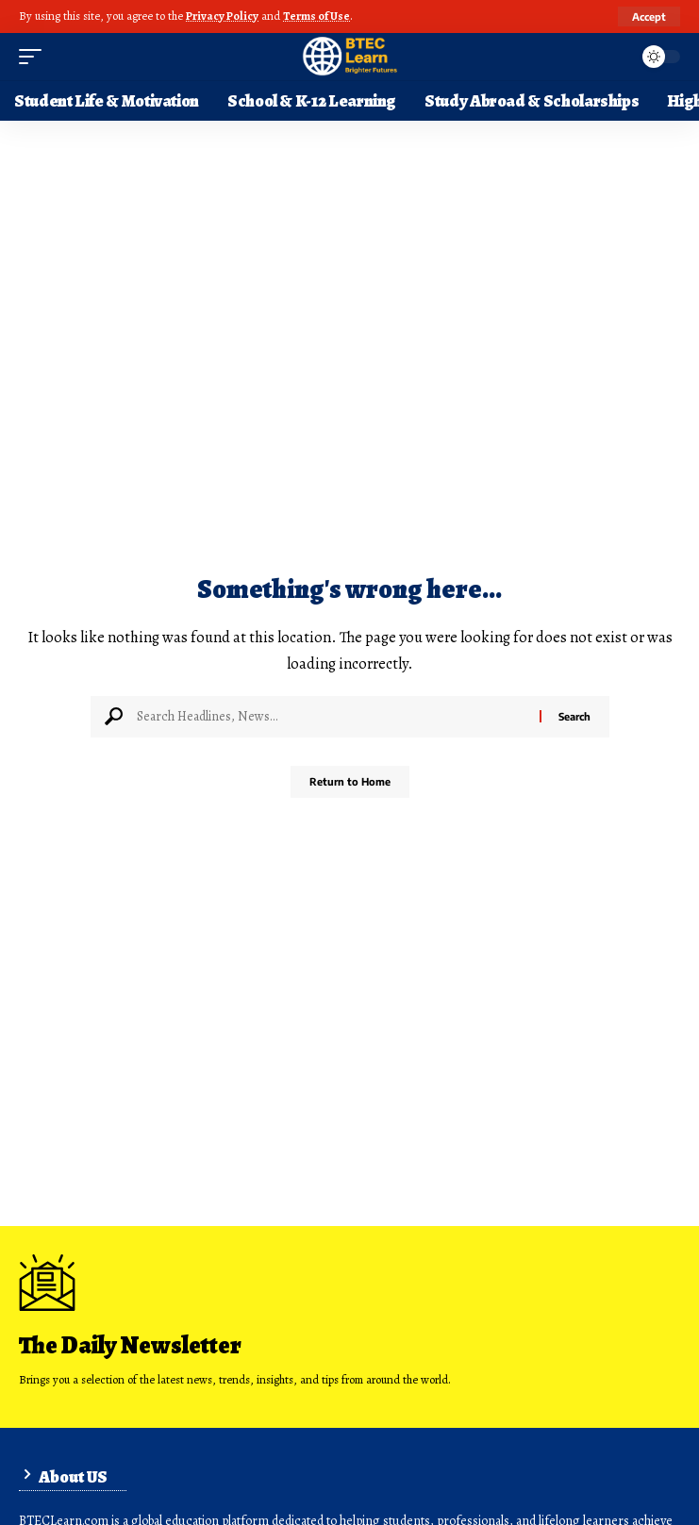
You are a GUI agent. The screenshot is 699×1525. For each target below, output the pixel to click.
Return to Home (350, 781)
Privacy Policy (222, 16)
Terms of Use (316, 16)
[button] (649, 16)
